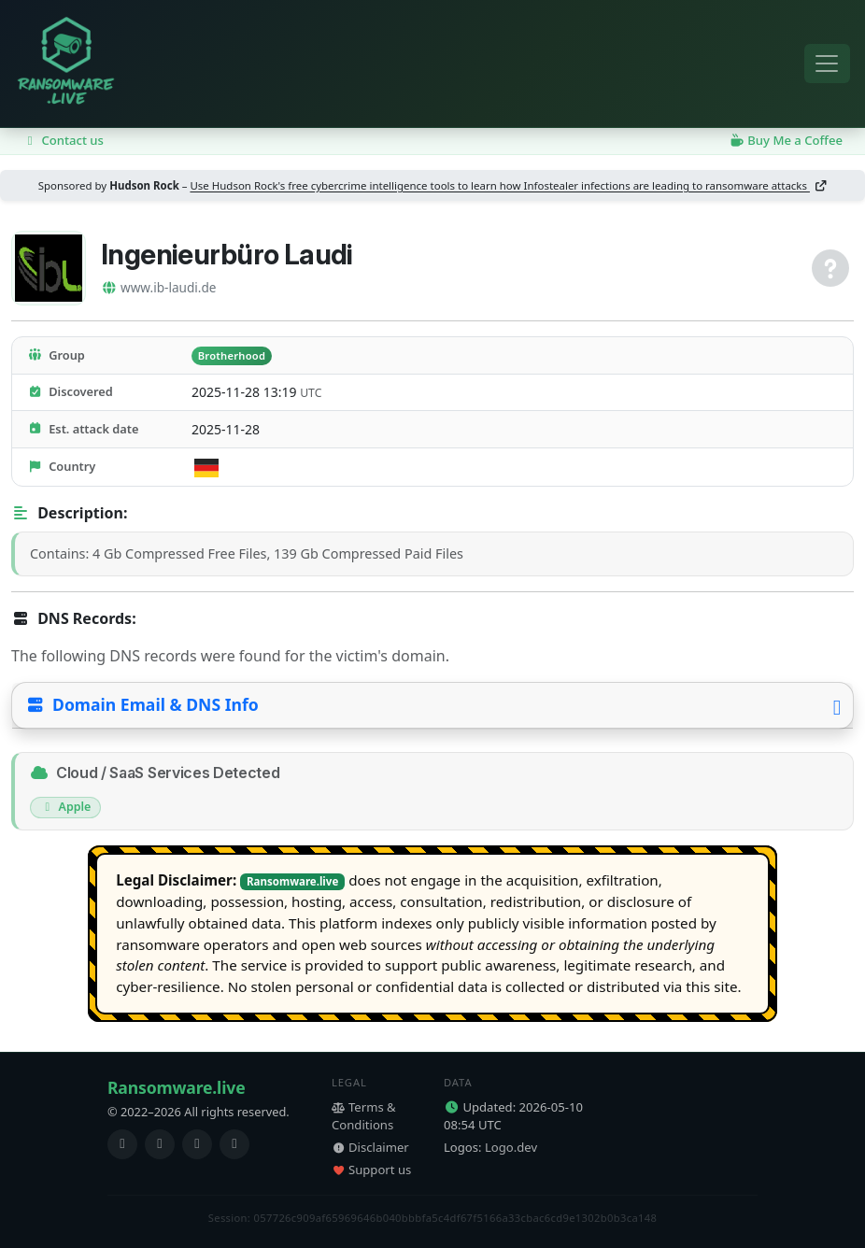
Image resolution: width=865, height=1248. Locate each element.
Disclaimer (370, 1147)
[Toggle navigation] (827, 64)
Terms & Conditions (364, 1116)
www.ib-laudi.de (158, 287)
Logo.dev (511, 1147)
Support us (371, 1169)
